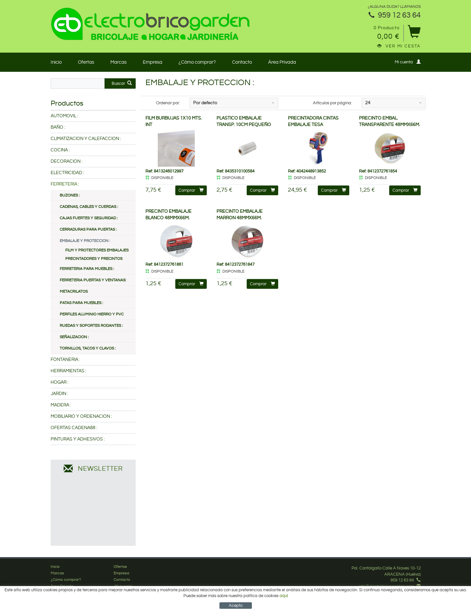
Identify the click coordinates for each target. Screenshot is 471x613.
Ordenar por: (168, 103)
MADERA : (61, 405)
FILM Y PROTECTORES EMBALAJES (97, 250)
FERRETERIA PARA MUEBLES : (87, 269)
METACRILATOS (74, 291)
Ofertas (86, 62)
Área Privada (282, 62)
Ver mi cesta (399, 46)
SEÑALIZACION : (74, 337)
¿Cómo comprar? (197, 62)
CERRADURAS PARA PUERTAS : (88, 229)
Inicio (56, 62)
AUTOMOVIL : (64, 116)
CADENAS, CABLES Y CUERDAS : (89, 207)
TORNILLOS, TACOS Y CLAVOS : (88, 348)
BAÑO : (58, 127)
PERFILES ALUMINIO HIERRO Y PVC (92, 314)
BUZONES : (70, 195)
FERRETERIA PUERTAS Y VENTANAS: (93, 280)
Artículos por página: (332, 103)
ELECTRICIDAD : (67, 173)
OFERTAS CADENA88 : (74, 428)
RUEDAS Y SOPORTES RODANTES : (91, 326)
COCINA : (60, 150)
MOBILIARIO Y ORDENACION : (81, 416)
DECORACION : (66, 161)
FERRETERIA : (65, 184)
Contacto (242, 62)
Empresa (152, 62)
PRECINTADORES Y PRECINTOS (93, 259)
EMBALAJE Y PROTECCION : (85, 241)
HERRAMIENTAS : (68, 371)
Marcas (118, 62)
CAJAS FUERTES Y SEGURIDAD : (89, 218)
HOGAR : (59, 382)
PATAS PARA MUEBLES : (81, 303)
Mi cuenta (408, 61)
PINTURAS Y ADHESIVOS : (78, 439)
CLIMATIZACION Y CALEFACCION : (86, 138)
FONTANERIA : (65, 359)
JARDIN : (59, 393)
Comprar (191, 190)
